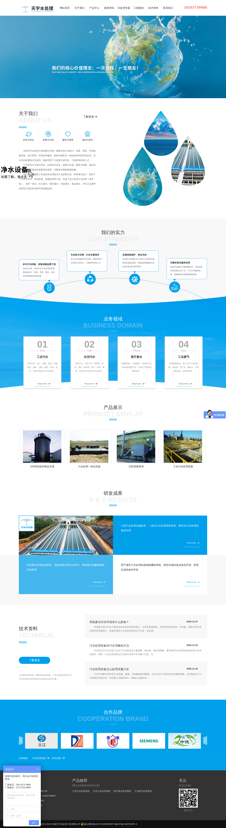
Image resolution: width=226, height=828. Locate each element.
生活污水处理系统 (101, 791)
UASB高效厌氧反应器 (42, 466)
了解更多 (88, 116)
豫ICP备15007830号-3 (126, 824)
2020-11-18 (192, 668)
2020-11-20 (192, 645)
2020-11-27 (192, 621)
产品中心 (94, 8)
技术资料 (153, 8)
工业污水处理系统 (81, 791)
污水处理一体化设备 (89, 466)
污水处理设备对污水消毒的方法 (109, 645)
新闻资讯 (109, 8)
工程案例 (139, 8)
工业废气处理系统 (143, 791)
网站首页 (65, 8)
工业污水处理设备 (183, 466)
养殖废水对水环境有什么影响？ (109, 622)
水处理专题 (124, 8)
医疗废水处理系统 (122, 791)
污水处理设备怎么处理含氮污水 (109, 669)
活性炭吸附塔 (136, 466)
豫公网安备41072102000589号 (97, 824)
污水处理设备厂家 (41, 758)
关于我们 (80, 8)
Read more (42, 384)
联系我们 (168, 8)
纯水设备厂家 (58, 758)
